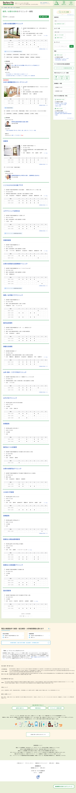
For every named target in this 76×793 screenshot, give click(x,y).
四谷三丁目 (55, 673)
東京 (10, 668)
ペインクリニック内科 (70, 681)
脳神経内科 (31, 682)
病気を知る (38, 708)
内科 (14, 7)
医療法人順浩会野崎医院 (11, 539)
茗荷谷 (32, 673)
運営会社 (57, 763)
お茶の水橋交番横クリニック (13, 24)
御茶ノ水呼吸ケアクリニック (13, 295)
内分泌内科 (7, 682)
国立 (68, 668)
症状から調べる (20, 708)
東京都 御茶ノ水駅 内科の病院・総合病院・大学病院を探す (24, 642)
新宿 (12, 668)
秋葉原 (15, 670)
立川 (16, 668)
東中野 (47, 670)
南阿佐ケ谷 (18, 674)
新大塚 (29, 673)
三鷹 (29, 668)
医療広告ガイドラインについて (41, 763)
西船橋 (18, 670)
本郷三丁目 (38, 673)
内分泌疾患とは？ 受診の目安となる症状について (17, 74)
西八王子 (37, 668)
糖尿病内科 (41, 681)
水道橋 (31, 670)
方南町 (30, 674)
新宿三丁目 (63, 673)
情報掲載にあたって (34, 767)
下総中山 (17, 671)
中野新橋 (22, 674)
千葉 (40, 671)
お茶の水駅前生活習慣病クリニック (15, 264)
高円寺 (48, 668)
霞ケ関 (46, 673)
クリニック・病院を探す (56, 708)
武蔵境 (58, 668)
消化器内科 (8, 681)
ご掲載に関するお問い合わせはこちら (38, 734)
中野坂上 (69, 673)
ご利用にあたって (20, 763)
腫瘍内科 (52, 681)
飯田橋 (33, 670)
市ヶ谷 (36, 670)
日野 (33, 668)
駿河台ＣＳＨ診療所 (10, 447)
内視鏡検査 (57, 103)
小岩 (10, 671)
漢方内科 (63, 681)
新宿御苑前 (59, 673)
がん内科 (20, 682)
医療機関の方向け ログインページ (63, 786)
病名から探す (59, 108)
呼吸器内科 (21, 681)
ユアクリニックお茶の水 (11, 211)
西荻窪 (56, 668)
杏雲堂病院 (7, 240)
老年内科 (34, 682)
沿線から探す (59, 37)
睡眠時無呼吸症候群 (67, 113)
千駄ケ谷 (41, 670)
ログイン (35, 772)
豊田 (35, 668)
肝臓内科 (43, 682)
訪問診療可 (64, 60)
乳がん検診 (64, 104)
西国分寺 (18, 668)
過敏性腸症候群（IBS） (63, 112)
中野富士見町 (26, 674)
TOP (2, 7)
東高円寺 (11, 674)
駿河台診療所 (7, 323)
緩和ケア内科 (51, 682)
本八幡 (14, 671)
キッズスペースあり (65, 58)
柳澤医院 (6, 424)
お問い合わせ (51, 763)
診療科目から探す (60, 23)
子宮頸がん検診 (58, 106)
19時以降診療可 (58, 60)
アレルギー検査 (58, 104)
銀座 (23, 673)
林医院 (5, 141)
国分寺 (31, 668)
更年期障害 (57, 113)
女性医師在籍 (57, 58)
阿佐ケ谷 (51, 668)
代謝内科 (10, 682)
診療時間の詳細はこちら (43, 48)
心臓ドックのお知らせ (16, 135)
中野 (46, 668)
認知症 (56, 112)
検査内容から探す (60, 99)
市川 (12, 671)
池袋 (14, 673)
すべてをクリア (70, 14)
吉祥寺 (26, 668)
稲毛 (35, 671)
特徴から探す (59, 55)
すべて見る (46, 35)
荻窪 (53, 668)
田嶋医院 (6, 516)
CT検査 (61, 103)
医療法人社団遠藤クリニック (13, 565)
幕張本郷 (27, 671)
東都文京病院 (7, 346)
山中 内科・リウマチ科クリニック (14, 372)
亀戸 (69, 670)
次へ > (31, 616)
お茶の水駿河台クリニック (12, 469)
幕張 (30, 671)
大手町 (44, 673)
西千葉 (38, 671)
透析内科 (23, 682)
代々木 (10, 670)
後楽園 (34, 673)
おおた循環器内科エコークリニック (15, 82)
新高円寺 (14, 674)
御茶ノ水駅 (10, 7)
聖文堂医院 (7, 591)
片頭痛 (56, 115)
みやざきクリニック (10, 398)
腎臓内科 (29, 681)
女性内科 (27, 682)
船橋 (20, 671)
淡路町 (41, 673)
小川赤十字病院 (8, 492)
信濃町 (39, 670)
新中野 (73, 673)
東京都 (5, 7)
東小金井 (61, 668)
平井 (71, 670)
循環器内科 (25, 681)
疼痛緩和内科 (39, 682)
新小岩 (73, 670)
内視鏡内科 (60, 681)
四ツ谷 (24, 668)
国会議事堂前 (50, 673)
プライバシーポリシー (29, 763)
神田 (14, 668)
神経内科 (32, 681)
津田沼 (25, 671)
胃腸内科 (12, 681)
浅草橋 (62, 670)
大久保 (45, 670)
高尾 (40, 668)
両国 (64, 670)
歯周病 (61, 113)
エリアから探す (59, 35)
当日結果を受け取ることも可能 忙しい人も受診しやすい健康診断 (20, 75)
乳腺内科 (46, 682)
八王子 (21, 668)
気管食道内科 (16, 681)
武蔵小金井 (65, 668)
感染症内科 (56, 681)
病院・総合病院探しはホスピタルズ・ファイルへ (45, 3)
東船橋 (22, 671)
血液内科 (48, 681)
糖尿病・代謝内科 (15, 682)
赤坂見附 (26, 673)
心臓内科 (45, 681)
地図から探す (45, 16)
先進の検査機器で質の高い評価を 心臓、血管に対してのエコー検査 (21, 130)
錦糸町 (67, 670)
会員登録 (40, 772)
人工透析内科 (36, 681)
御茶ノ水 (43, 668)
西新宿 (67, 673)
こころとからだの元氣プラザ (13, 185)
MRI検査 (65, 103)
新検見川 (33, 671)
